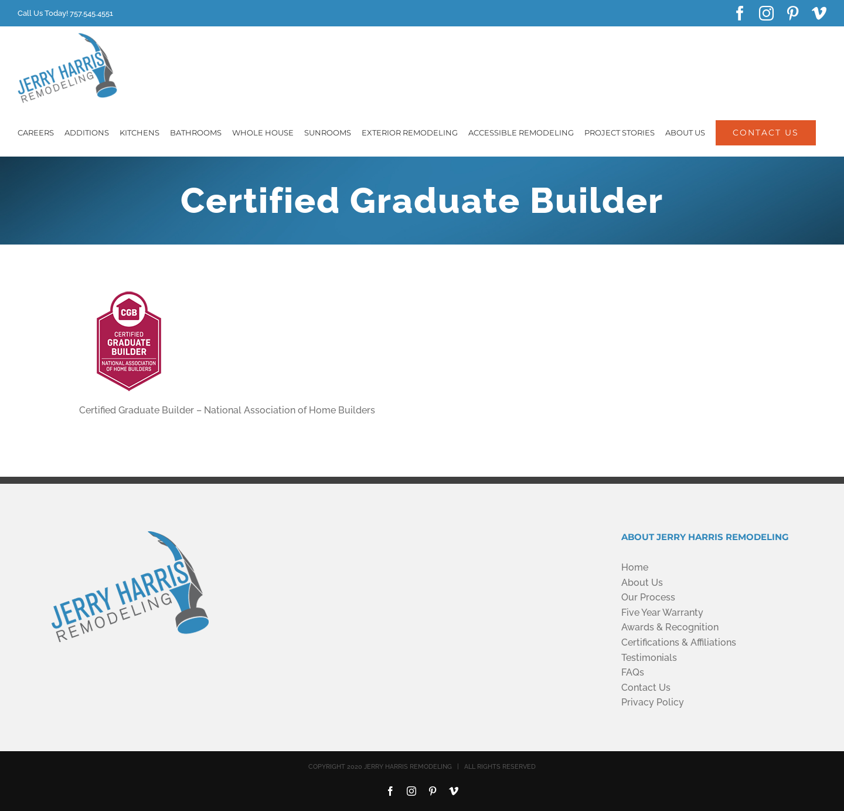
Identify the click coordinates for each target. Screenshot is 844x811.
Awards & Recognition (670, 627)
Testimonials (649, 657)
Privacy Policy (652, 702)
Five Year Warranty (662, 612)
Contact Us (646, 687)
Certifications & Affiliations (678, 642)
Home (634, 567)
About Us (642, 582)
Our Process (648, 597)
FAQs (632, 672)
